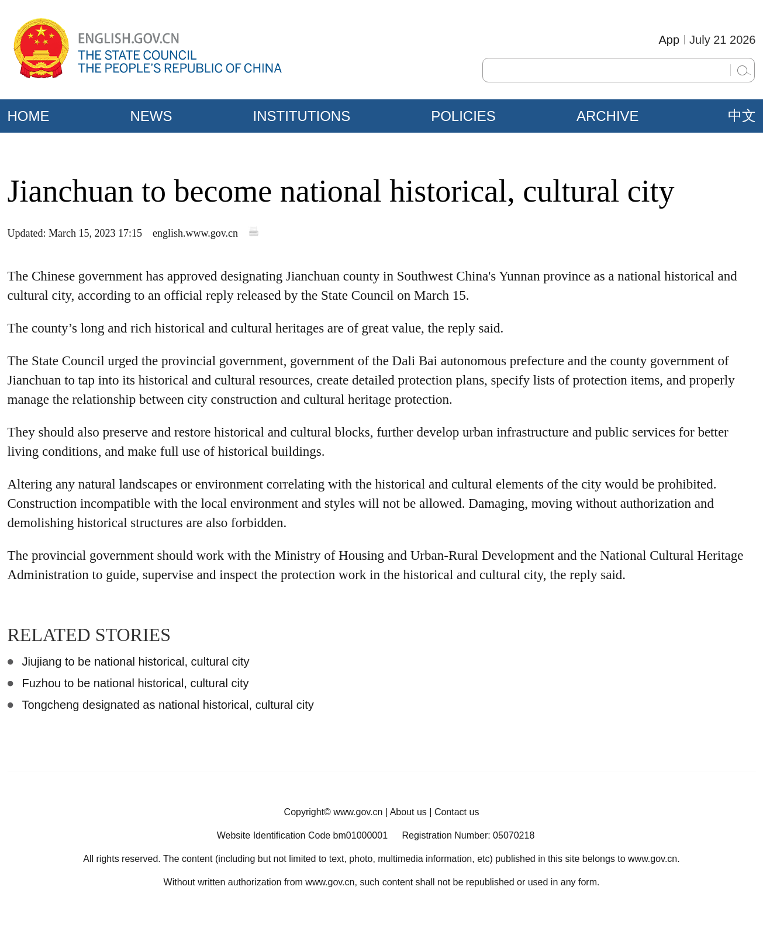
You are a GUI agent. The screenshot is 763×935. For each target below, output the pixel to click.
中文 (742, 115)
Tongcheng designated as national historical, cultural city (168, 704)
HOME (29, 116)
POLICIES (463, 116)
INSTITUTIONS (302, 116)
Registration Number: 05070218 (468, 835)
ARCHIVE (607, 116)
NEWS (151, 116)
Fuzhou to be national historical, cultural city (135, 683)
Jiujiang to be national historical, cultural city (136, 661)
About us (408, 812)
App (668, 39)
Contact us (456, 812)
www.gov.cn (357, 812)
